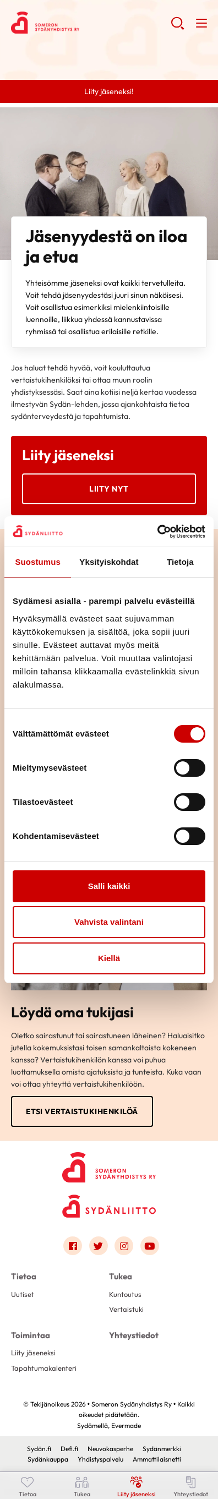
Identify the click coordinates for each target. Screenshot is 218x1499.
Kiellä (109, 958)
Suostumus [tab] (38, 561)
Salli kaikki (109, 886)
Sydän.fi (39, 1449)
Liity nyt (109, 489)
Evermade (126, 1425)
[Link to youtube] (149, 1245)
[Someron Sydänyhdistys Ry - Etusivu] (109, 1164)
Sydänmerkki (162, 1449)
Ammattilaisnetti (157, 1459)
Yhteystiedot (134, 1335)
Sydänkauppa (48, 1459)
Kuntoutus (125, 1294)
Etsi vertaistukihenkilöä (82, 1111)
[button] (177, 27)
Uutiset (22, 1294)
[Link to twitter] (98, 1245)
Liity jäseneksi (33, 1352)
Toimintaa (30, 1335)
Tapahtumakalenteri (44, 1368)
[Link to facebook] (72, 1245)
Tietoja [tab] (180, 561)
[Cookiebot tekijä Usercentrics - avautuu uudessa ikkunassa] (157, 532)
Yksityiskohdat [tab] (108, 561)
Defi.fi (69, 1449)
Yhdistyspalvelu (100, 1459)
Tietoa (23, 1276)
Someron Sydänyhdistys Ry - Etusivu (91, 23)
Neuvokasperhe (110, 1449)
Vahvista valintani (109, 921)
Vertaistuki (126, 1309)
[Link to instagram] (124, 1245)
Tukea (120, 1276)
